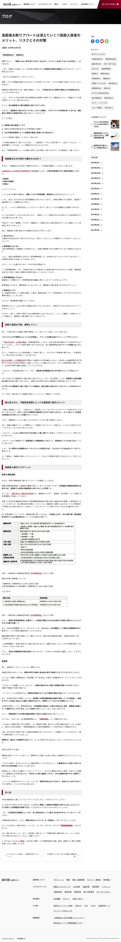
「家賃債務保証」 (36, 573)
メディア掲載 (97, 108)
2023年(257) (97, 178)
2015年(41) (96, 220)
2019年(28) (96, 199)
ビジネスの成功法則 (100, 93)
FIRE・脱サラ (110, 64)
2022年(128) (97, 183)
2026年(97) (96, 163)
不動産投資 (8, 55)
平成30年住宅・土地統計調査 (14, 342)
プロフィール (58, 880)
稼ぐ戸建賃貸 (89, 892)
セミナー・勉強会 (94, 880)
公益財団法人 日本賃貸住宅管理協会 (16, 171)
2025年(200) (97, 168)
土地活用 (76, 887)
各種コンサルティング (62, 887)
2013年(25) (96, 230)
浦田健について (29, 4)
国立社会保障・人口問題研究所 (14, 360)
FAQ (86, 906)
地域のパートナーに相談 (62, 906)
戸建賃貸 (96, 78)
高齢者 (19, 55)
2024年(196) (97, 173)
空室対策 (96, 64)
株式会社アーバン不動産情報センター (68, 923)
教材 (56, 4)
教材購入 (106, 880)
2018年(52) (96, 204)
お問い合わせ (77, 899)
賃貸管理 (95, 887)
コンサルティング (45, 4)
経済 (107, 88)
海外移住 (112, 83)
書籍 (68, 880)
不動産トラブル (99, 83)
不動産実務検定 (66, 825)
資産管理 (96, 88)
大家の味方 (44, 719)
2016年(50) (96, 214)
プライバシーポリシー (8, 938)
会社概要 (56, 899)
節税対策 (109, 98)
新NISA (109, 108)
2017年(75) (96, 209)
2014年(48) (96, 225)
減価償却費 (106, 69)
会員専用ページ (88, 4)
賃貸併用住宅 (110, 59)
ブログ (64, 4)
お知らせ (78, 906)
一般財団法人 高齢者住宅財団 (21, 494)
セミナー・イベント (99, 103)
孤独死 (95, 74)
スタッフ (66, 899)
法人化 (95, 69)
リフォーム (106, 887)
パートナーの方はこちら (62, 911)
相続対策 (105, 74)
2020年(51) (96, 194)
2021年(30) (96, 189)
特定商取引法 (21, 938)
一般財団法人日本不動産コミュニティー (68, 918)
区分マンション (98, 54)
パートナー (74, 4)
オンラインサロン (110, 4)
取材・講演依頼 (78, 880)
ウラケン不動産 (18, 841)
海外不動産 (97, 98)
